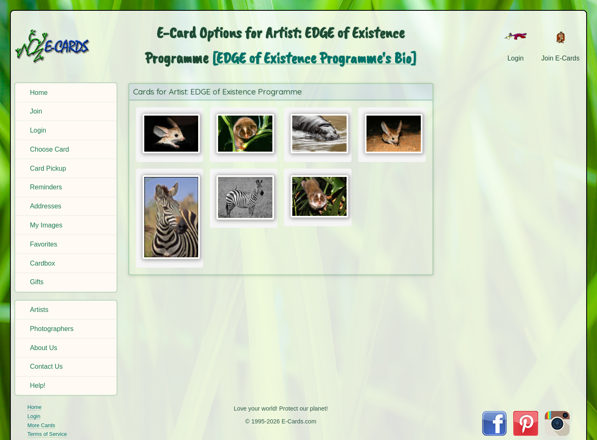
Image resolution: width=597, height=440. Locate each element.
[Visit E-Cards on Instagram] (557, 433)
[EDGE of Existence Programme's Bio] (314, 58)
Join (36, 111)
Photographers (51, 328)
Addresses (45, 206)
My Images (46, 225)
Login (38, 130)
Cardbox (42, 263)
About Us (43, 347)
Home (39, 92)
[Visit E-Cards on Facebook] (494, 433)
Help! (37, 385)
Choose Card (49, 149)
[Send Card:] (170, 133)
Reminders (46, 187)
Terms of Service (47, 434)
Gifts (37, 281)
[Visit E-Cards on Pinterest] (525, 433)
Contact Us (46, 366)
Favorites (43, 244)
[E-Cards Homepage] (66, 46)
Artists (39, 309)
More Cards (41, 425)
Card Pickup (48, 168)
